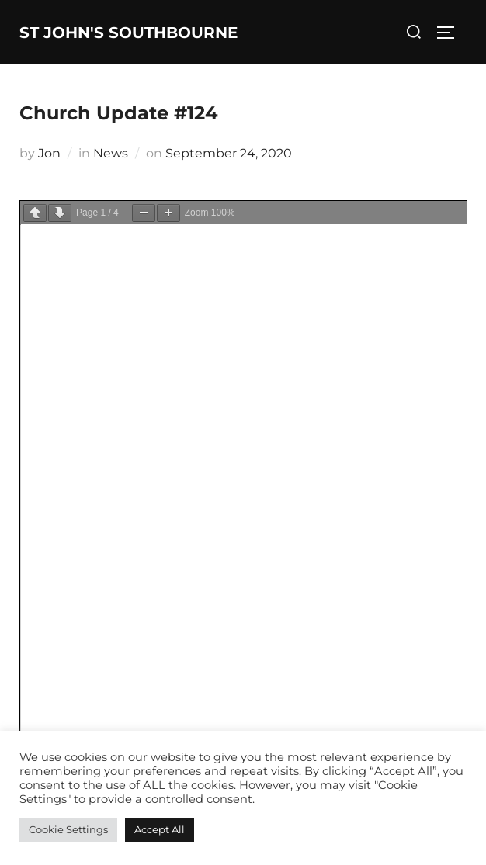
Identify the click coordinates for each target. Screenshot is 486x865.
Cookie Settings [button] (68, 829)
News (110, 153)
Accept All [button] (159, 829)
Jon (49, 153)
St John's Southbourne (128, 32)
